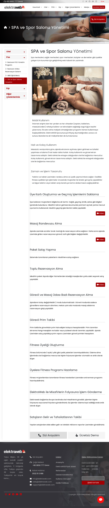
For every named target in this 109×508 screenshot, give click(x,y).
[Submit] (93, 483)
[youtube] (93, 1)
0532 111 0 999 (37, 473)
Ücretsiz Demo (98, 7)
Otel (46, 7)
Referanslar (61, 470)
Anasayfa (60, 462)
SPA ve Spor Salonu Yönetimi (13, 80)
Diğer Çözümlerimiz (73, 7)
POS (54, 7)
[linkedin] (96, 1)
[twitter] (86, 1)
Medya (87, 7)
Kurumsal (37, 7)
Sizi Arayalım (98, 19)
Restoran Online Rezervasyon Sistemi (13, 70)
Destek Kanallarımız (64, 474)
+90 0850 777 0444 (14, 1)
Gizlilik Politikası (62, 483)
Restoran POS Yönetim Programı (15, 63)
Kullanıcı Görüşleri (63, 479)
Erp (61, 7)
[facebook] (89, 1)
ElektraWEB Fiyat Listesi (66, 466)
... (9, 478)
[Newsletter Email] (93, 478)
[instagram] (83, 1)
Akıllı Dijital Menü (13, 75)
